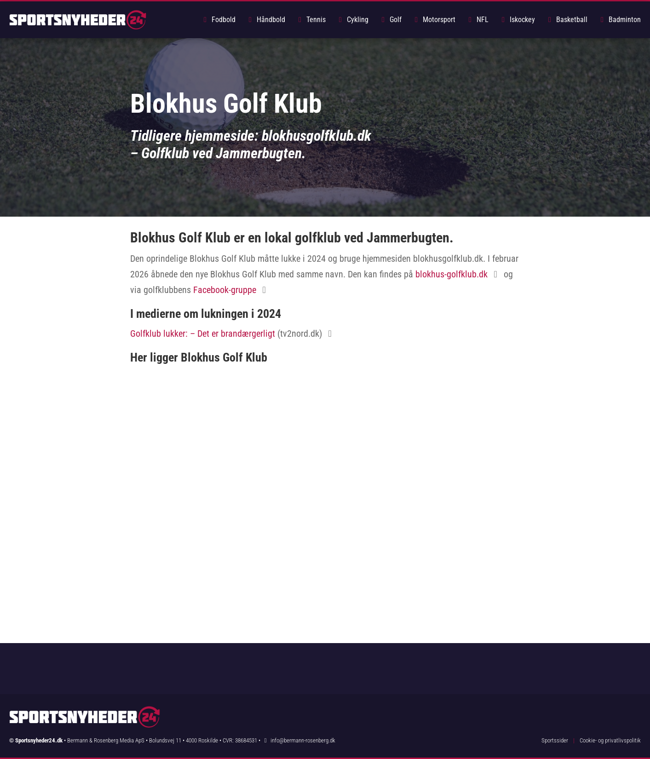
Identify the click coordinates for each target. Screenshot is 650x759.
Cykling (352, 19)
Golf (390, 19)
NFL (477, 19)
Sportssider (554, 740)
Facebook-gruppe (224, 289)
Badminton (619, 19)
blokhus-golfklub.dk (451, 274)
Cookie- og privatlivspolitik (610, 740)
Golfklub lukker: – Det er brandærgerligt (202, 333)
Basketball (566, 19)
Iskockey (517, 19)
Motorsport (433, 19)
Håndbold (265, 19)
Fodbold (218, 19)
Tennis (310, 19)
